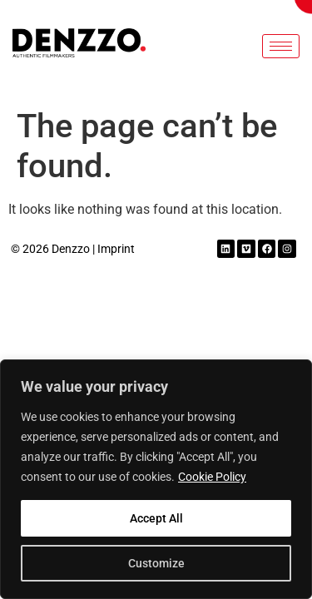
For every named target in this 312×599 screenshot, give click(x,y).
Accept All (156, 518)
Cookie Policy (212, 476)
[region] (156, 479)
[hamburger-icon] (281, 46)
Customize (156, 563)
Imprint (116, 248)
